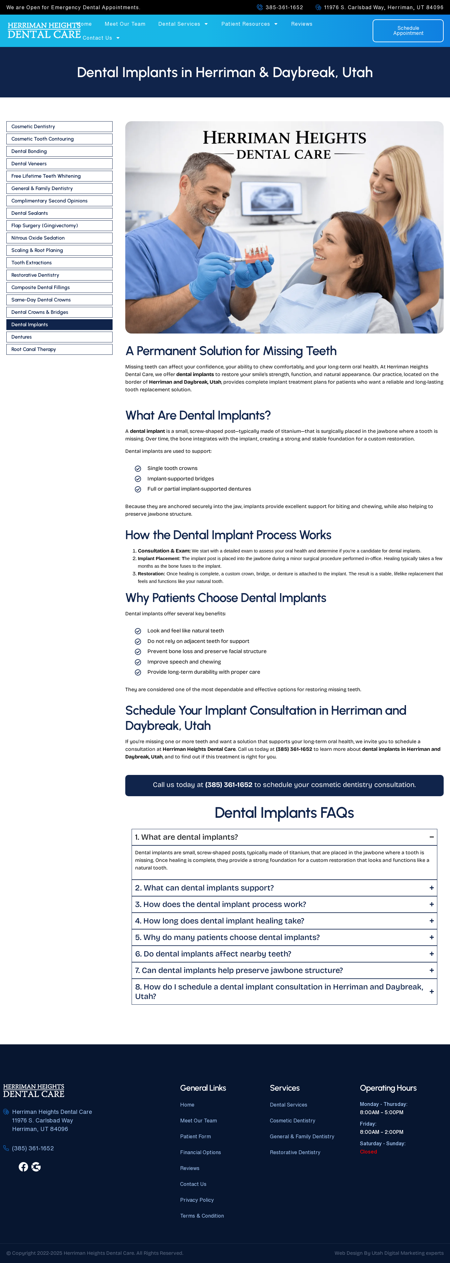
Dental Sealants (29, 213)
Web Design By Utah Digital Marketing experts (389, 1253)
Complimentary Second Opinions (49, 201)
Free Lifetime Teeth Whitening (46, 176)
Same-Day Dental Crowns (41, 300)
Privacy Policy (197, 1199)
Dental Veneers (29, 164)
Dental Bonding (29, 151)
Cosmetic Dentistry (33, 126)
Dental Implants (29, 324)
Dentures (21, 337)
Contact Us (102, 37)
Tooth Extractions (31, 263)
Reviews (302, 23)
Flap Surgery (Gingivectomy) (44, 225)
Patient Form (195, 1136)
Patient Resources (249, 24)
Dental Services (183, 24)
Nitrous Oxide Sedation (38, 238)
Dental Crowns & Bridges (39, 312)
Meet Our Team (125, 23)
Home (84, 23)
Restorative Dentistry (35, 275)
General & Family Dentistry (42, 188)
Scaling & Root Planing (37, 250)
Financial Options (200, 1152)
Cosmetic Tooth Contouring (42, 139)
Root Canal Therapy (33, 349)
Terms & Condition (202, 1215)
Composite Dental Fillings (40, 287)
